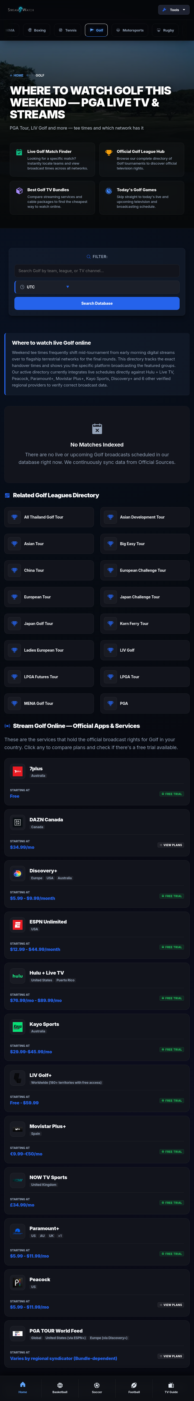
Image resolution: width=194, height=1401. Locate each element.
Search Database (97, 303)
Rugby (165, 30)
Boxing (37, 30)
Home (16, 75)
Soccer (97, 1388)
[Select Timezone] (47, 287)
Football (134, 1388)
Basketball (59, 1388)
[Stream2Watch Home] (21, 9)
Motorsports (130, 30)
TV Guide (171, 1388)
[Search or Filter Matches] (97, 270)
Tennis (68, 30)
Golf (96, 30)
